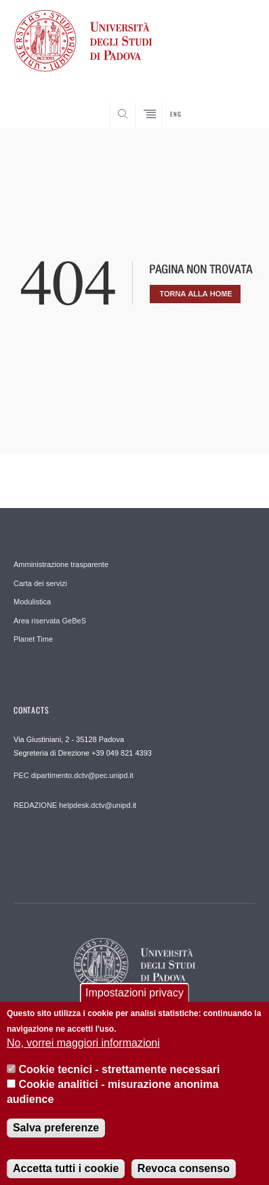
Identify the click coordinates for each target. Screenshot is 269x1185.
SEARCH (232, 103)
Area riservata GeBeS (50, 621)
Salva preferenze (56, 1132)
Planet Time (33, 639)
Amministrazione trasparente (61, 564)
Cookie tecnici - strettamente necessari (119, 1074)
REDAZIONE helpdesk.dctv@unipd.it (75, 805)
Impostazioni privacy (134, 998)
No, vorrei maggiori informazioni (83, 1048)
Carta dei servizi (40, 583)
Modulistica (32, 602)
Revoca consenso (184, 1173)
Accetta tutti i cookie (66, 1173)
